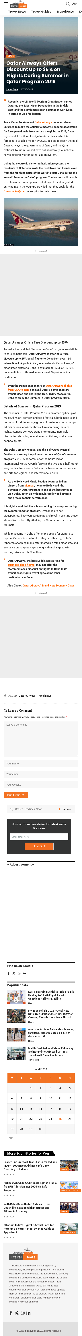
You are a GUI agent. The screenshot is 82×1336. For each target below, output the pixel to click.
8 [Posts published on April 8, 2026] (31, 1098)
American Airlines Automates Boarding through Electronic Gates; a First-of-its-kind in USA (51, 1033)
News (11, 56)
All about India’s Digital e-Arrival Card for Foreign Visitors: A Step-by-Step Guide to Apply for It (29, 1228)
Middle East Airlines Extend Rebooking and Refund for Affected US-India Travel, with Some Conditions (50, 1051)
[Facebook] (8, 973)
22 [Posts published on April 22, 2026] (31, 1119)
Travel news (44, 695)
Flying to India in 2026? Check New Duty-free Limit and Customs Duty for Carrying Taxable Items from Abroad (50, 1014)
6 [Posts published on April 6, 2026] (12, 1098)
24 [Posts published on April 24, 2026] (50, 1119)
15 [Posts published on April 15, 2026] (31, 1108)
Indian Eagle (12, 89)
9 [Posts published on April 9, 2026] (41, 1098)
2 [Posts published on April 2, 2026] (41, 1088)
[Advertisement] (41, 295)
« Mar (10, 1138)
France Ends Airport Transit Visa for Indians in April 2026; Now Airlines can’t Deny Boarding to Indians (30, 1165)
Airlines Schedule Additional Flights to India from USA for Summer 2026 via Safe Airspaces (30, 1186)
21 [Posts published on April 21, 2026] (21, 1119)
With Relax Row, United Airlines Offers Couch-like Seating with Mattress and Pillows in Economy (27, 1207)
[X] (14, 973)
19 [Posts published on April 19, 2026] (69, 1108)
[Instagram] (19, 973)
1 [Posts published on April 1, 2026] (31, 1088)
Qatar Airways (27, 695)
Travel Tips (33, 1060)
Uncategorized (70, 1190)
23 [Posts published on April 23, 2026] (40, 1119)
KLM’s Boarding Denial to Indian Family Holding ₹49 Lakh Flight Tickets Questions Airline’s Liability (51, 995)
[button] (7, 4)
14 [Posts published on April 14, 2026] (21, 1108)
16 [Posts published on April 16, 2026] (40, 1108)
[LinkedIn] (24, 973)
